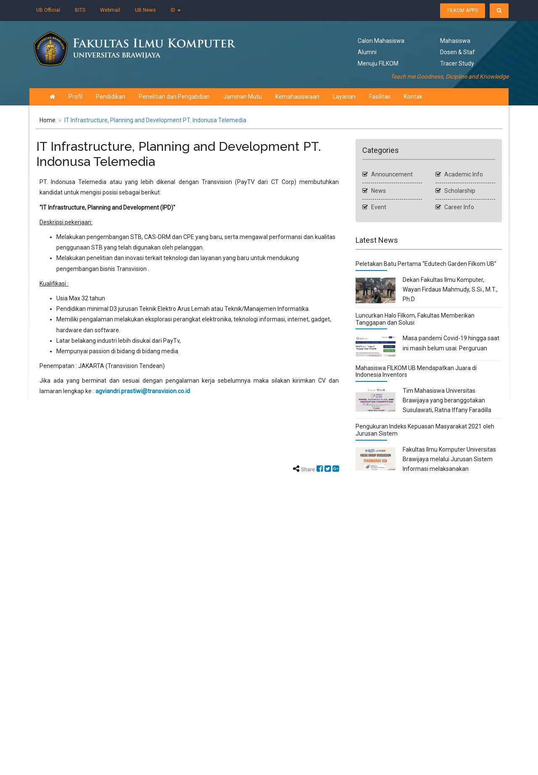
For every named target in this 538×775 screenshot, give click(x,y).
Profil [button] (62, 96)
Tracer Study (457, 63)
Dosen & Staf (457, 52)
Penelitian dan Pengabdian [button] (160, 96)
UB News (145, 10)
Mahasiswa (455, 40)
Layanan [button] (330, 96)
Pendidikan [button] (97, 96)
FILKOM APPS (462, 10)
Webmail (110, 10)
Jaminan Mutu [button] (229, 96)
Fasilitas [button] (366, 96)
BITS (80, 10)
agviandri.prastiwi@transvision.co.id (142, 391)
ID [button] (176, 10)
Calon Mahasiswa (381, 40)
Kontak (399, 96)
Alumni (367, 52)
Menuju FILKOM (378, 63)
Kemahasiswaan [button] (284, 96)
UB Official (48, 10)
